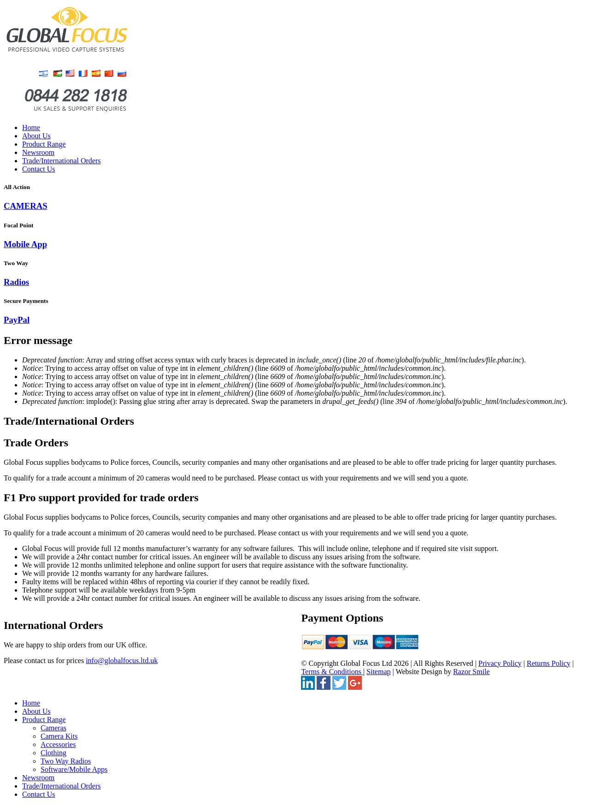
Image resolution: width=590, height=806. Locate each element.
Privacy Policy (500, 663)
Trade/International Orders (61, 161)
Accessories (58, 744)
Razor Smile (471, 672)
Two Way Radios (66, 761)
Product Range (44, 144)
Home (31, 127)
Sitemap (378, 672)
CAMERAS (25, 206)
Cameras (53, 728)
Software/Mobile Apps (74, 769)
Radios (16, 282)
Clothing (53, 753)
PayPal (17, 320)
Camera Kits (59, 736)
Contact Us (38, 169)
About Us (36, 136)
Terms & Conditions (332, 672)
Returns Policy (549, 663)
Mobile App (25, 244)
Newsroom (38, 152)
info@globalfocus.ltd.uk (122, 660)
